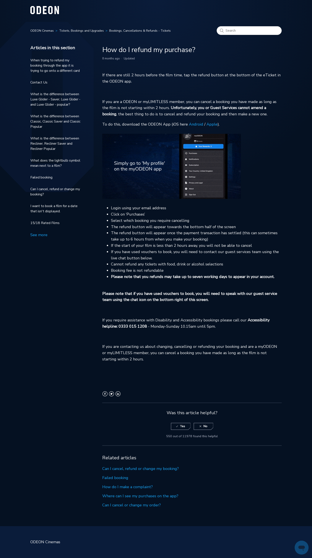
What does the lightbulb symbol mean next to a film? (55, 163)
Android (196, 124)
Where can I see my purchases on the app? (140, 496)
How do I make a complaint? (127, 486)
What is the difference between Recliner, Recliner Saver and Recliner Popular (54, 143)
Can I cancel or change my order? (131, 505)
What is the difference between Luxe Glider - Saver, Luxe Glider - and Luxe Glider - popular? (55, 99)
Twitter (111, 396)
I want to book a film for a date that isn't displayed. (54, 209)
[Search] (249, 30)
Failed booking (41, 177)
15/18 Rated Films (45, 223)
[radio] (180, 426)
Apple (212, 124)
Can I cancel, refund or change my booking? (55, 192)
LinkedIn (118, 396)
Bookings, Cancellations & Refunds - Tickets (140, 31)
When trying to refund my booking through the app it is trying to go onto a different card (55, 65)
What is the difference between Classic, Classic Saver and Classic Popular (55, 121)
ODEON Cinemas (42, 31)
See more (38, 234)
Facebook (105, 396)
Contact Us (38, 82)
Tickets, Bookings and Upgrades (81, 31)
